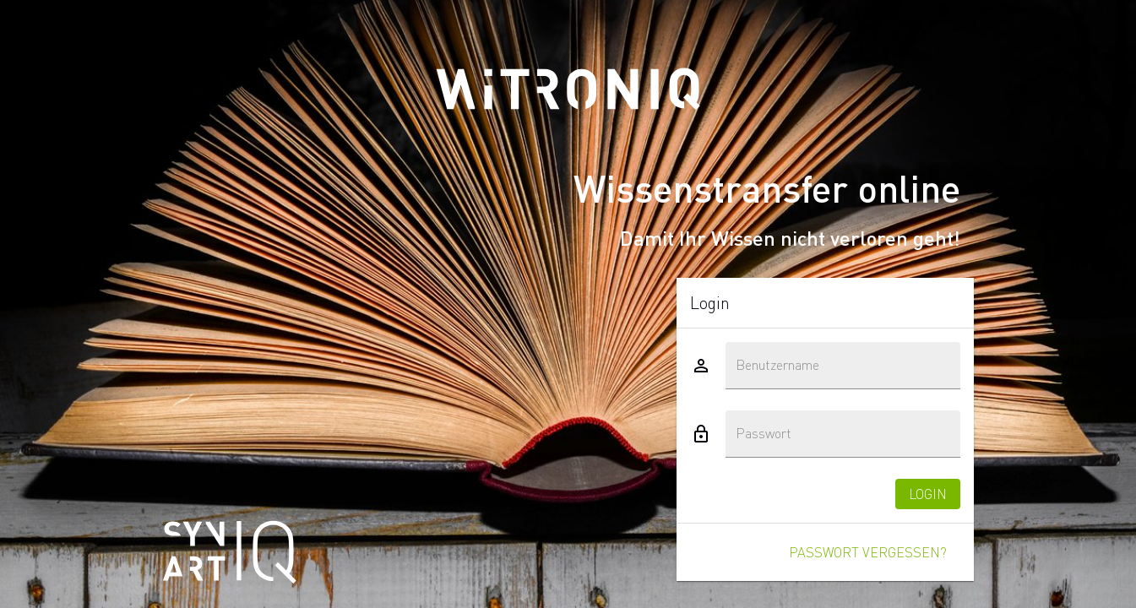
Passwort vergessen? (868, 552)
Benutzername (777, 364)
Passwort (763, 433)
